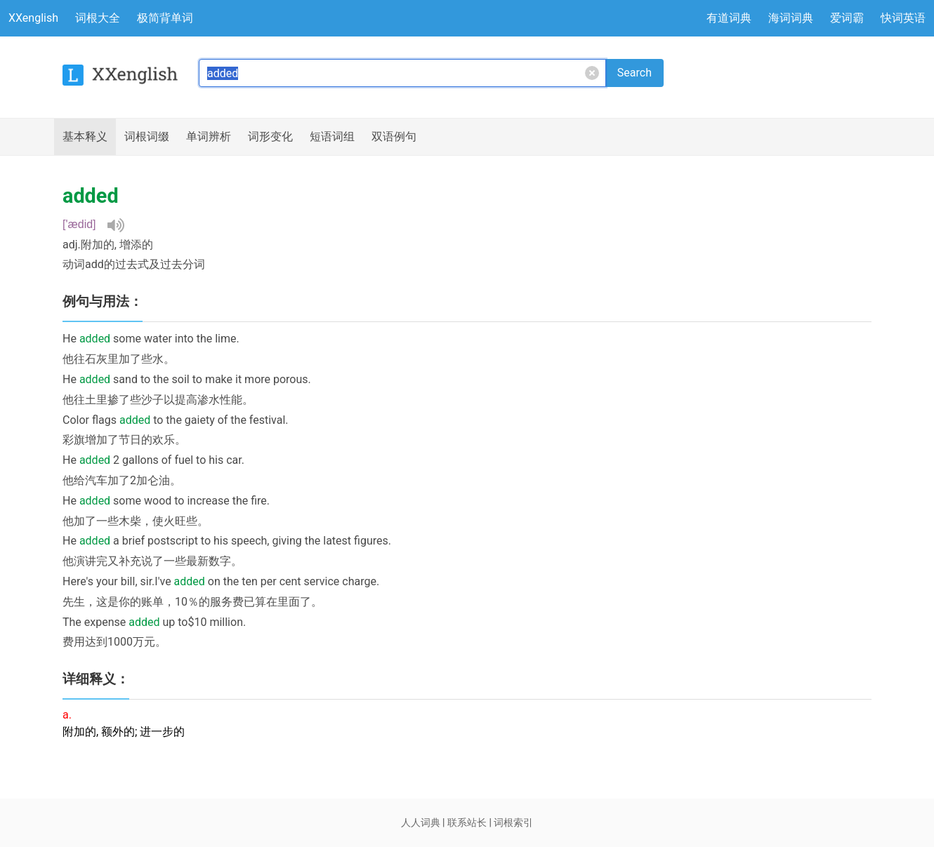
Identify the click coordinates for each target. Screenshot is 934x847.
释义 (85, 136)
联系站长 (467, 822)
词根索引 (513, 822)
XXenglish (33, 18)
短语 (332, 136)
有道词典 (728, 18)
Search (634, 72)
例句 (393, 136)
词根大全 (97, 18)
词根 (146, 136)
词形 (270, 136)
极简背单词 (165, 18)
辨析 (208, 136)
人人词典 (420, 822)
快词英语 (903, 18)
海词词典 (790, 18)
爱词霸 (847, 18)
